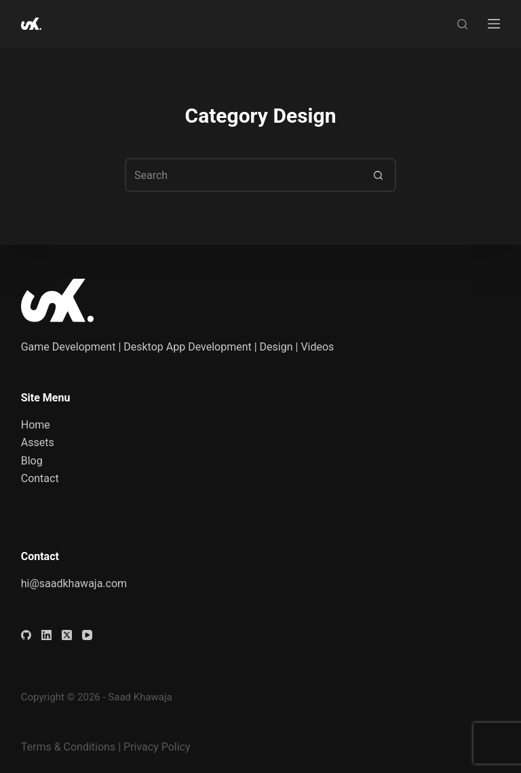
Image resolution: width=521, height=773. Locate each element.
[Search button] (379, 175)
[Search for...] (243, 175)
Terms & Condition (65, 746)
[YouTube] (87, 635)
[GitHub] (26, 635)
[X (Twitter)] (67, 635)
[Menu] (494, 24)
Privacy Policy (157, 746)
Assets (37, 442)
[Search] (462, 24)
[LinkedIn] (46, 635)
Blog (32, 460)
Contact (40, 478)
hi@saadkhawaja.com (74, 583)
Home (35, 424)
